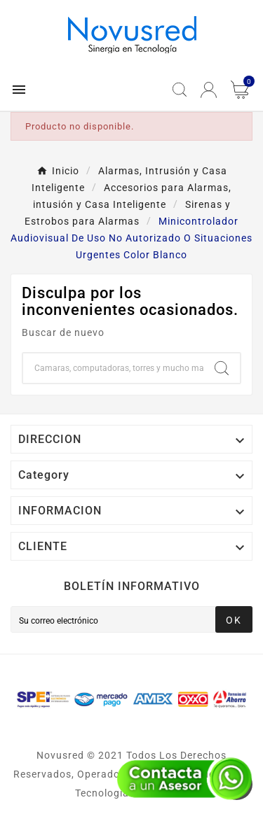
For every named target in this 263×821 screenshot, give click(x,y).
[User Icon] (209, 90)
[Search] (222, 368)
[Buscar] (113, 368)
